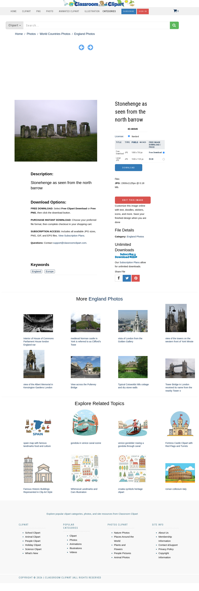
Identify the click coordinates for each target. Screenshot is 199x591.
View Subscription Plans (71, 235)
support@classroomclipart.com (69, 242)
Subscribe (128, 11)
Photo (49, 11)
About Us (164, 532)
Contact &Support (168, 545)
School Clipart (32, 532)
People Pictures (122, 553)
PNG (38, 11)
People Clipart (32, 541)
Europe (50, 271)
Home (14, 11)
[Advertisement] (100, 75)
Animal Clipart (32, 536)
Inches (143, 142)
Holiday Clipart (33, 545)
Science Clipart (33, 549)
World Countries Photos (55, 34)
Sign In (143, 11)
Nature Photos (122, 532)
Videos (73, 552)
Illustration (92, 11)
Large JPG (118, 159)
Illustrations (76, 548)
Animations (76, 544)
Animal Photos (122, 557)
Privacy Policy (166, 549)
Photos (31, 34)
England (36, 271)
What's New (31, 553)
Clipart (26, 11)
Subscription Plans (130, 262)
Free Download (120, 152)
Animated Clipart (69, 11)
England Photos (84, 34)
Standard (135, 136)
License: (119, 136)
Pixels (135, 142)
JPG (126, 152)
